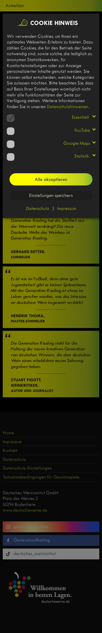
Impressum (66, 208)
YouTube (82, 130)
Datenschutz (37, 208)
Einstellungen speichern (51, 195)
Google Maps (76, 143)
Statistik (82, 156)
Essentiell (81, 117)
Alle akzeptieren (51, 179)
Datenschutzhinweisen (68, 106)
